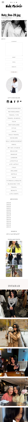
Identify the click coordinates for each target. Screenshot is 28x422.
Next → (9, 19)
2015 (9, 219)
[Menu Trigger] (3, 2)
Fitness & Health (14, 180)
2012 (9, 225)
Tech (14, 121)
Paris (14, 144)
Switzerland (14, 124)
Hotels (14, 174)
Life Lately (14, 164)
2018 (9, 214)
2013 (9, 223)
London (14, 157)
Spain (14, 131)
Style (14, 128)
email (14, 62)
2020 (9, 210)
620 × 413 (14, 18)
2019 (9, 212)
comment (14, 41)
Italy (14, 167)
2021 (9, 208)
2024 (9, 203)
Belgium (14, 151)
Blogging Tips (14, 184)
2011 (9, 227)
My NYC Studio (14, 147)
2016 (9, 217)
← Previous (4, 19)
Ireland (14, 170)
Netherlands (14, 111)
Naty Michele (14, 7)
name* (14, 57)
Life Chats (14, 193)
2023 (9, 204)
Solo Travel (14, 134)
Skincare (14, 138)
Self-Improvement (14, 141)
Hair (14, 177)
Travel (14, 187)
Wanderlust (20, 18)
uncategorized (14, 108)
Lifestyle (14, 161)
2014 (9, 221)
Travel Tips (14, 115)
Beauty (14, 190)
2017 (9, 216)
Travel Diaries (14, 118)
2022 (9, 206)
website (14, 66)
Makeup (14, 154)
